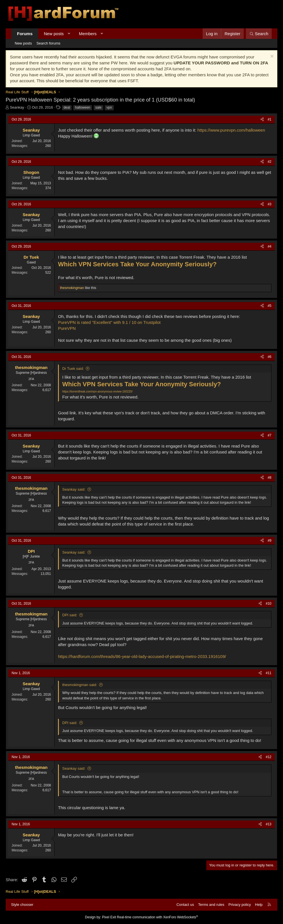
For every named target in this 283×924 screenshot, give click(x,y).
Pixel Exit (109, 917)
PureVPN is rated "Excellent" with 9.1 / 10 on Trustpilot (109, 322)
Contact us (185, 904)
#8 (269, 478)
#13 (268, 824)
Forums (25, 33)
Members (88, 33)
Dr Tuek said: (73, 368)
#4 (269, 246)
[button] (69, 33)
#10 (268, 604)
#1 (269, 119)
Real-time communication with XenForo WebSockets (157, 917)
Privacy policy (239, 904)
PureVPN (67, 328)
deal (67, 107)
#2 (269, 162)
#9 (269, 541)
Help (259, 904)
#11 (268, 673)
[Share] (262, 119)
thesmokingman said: (79, 685)
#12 (268, 757)
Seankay (17, 107)
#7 (269, 435)
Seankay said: (73, 489)
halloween (82, 107)
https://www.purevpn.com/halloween (231, 130)
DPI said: (69, 615)
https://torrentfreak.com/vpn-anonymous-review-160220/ (97, 391)
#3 (269, 204)
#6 (269, 357)
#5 (269, 306)
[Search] (259, 33)
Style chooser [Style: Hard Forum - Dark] (22, 904)
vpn (109, 107)
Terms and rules (211, 904)
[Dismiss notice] (271, 57)
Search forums (49, 43)
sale (98, 107)
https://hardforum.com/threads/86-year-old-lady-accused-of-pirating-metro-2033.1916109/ (142, 656)
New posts (54, 33)
